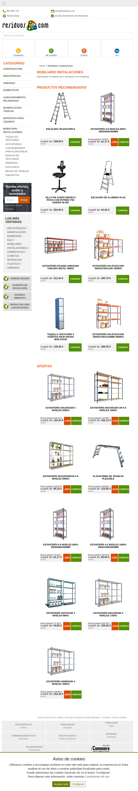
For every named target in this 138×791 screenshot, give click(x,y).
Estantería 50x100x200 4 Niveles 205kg (60, 409)
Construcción (12, 69)
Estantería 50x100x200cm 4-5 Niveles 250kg (60, 477)
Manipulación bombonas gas (16, 236)
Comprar (75, 142)
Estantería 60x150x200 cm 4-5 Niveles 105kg (108, 409)
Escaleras (12, 167)
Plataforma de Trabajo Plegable (108, 477)
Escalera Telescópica (60, 129)
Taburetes (12, 175)
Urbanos (9, 83)
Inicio (42, 65)
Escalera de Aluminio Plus (108, 197)
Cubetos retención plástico (14, 260)
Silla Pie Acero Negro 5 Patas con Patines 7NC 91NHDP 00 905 (60, 200)
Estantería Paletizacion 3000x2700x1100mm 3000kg (108, 335)
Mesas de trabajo (17, 171)
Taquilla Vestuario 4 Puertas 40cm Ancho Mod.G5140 (60, 337)
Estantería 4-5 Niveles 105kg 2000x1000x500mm (108, 545)
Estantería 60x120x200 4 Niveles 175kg (108, 614)
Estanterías (13, 144)
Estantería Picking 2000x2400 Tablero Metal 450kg (60, 267)
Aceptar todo (61, 784)
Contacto (18, 52)
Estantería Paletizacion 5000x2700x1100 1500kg (108, 267)
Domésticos (11, 90)
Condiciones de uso (97, 776)
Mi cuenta (51, 52)
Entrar (84, 52)
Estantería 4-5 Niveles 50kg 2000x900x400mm (108, 130)
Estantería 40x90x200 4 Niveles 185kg (60, 682)
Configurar (78, 784)
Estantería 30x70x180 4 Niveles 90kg (60, 614)
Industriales (11, 76)
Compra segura (19, 278)
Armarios (11, 163)
